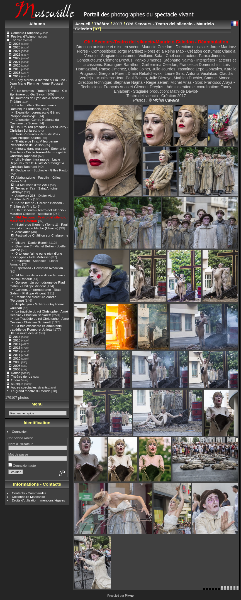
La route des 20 (26, 333)
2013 (16, 347)
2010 (16, 358)
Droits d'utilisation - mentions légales (38, 500)
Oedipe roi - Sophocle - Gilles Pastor (42, 170)
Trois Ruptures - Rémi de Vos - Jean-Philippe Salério (35, 135)
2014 (16, 344)
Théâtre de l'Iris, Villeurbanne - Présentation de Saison (35, 143)
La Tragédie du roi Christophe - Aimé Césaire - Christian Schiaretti (39, 320)
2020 (16, 65)
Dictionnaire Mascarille (28, 496)
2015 (16, 340)
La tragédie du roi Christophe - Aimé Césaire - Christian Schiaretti (39, 313)
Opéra (15, 380)
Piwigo (129, 595)
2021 (16, 61)
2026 (16, 43)
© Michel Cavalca (164, 100)
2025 (16, 47)
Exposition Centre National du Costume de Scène (34, 121)
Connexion (20, 431)
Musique (17, 383)
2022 (16, 58)
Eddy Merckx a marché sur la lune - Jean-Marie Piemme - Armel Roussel (38, 81)
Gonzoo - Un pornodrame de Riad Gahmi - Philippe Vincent (37, 284)
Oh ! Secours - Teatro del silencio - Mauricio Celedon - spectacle (38, 211)
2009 (16, 362)
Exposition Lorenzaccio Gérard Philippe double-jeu (35, 114)
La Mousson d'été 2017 (32, 184)
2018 (16, 72)
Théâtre (16, 40)
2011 (16, 354)
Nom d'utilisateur (20, 444)
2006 (16, 369)
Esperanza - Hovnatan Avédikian (39, 268)
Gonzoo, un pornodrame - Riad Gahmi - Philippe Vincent (35, 291)
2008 (16, 365)
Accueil (83, 23)
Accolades (22, 231)
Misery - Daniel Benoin (31, 242)
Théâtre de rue (21, 376)
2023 (16, 54)
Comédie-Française (25, 33)
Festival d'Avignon (24, 36)
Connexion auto (22, 465)
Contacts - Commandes (29, 493)
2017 (16, 76)
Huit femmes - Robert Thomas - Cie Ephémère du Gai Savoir (38, 92)
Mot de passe (18, 454)
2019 (16, 69)
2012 (16, 351)
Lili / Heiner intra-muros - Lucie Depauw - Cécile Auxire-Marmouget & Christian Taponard (37, 163)
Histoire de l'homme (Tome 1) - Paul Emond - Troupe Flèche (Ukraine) (39, 226)
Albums (37, 23)
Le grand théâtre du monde (30, 391)
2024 (16, 51)
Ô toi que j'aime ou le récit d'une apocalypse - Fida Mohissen (36, 255)
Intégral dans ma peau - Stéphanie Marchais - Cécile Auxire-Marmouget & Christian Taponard (38, 152)
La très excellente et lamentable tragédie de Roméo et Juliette (36, 327)
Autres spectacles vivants (29, 387)
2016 (16, 336)
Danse (15, 373)
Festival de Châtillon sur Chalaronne (41, 235)
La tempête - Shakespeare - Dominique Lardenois (33, 106)
